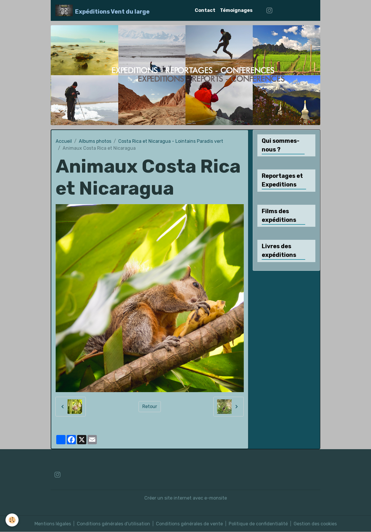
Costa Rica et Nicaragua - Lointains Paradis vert (170, 141)
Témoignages (236, 10)
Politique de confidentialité (258, 523)
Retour (149, 406)
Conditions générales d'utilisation (113, 523)
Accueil (64, 141)
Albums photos (95, 141)
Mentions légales (52, 523)
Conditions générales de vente (189, 523)
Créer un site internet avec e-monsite (185, 498)
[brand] (102, 10)
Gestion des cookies (315, 523)
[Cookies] (12, 519)
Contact (205, 10)
